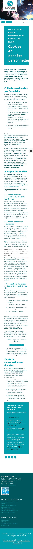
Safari (8, 449)
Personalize (17, 543)
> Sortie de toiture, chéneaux (9, 523)
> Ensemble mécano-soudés (9, 510)
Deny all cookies (23, 540)
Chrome (9, 447)
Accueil (9, 22)
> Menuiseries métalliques (8, 505)
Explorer (19, 447)
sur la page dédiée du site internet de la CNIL (16, 429)
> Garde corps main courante (9, 502)
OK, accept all (9, 540)
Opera (13, 449)
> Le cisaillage (5, 520)
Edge (14, 447)
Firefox (20, 446)
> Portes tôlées (5, 507)
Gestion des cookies (16, 344)
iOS (17, 449)
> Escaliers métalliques (7, 509)
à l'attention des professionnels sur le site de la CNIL (16, 424)
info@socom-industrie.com (9, 485)
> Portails (4, 503)
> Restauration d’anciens (8, 512)
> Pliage (3, 521)
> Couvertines (5, 525)
